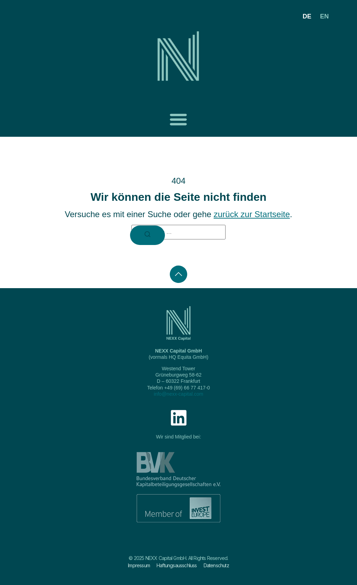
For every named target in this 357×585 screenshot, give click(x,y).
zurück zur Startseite (252, 214)
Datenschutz (216, 565)
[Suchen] (147, 235)
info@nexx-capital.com (178, 394)
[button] (178, 119)
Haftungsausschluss (177, 565)
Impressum (139, 565)
